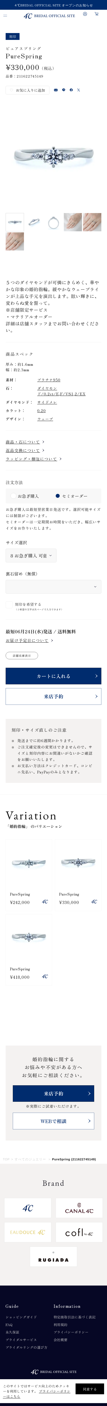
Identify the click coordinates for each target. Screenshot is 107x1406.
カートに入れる (53, 675)
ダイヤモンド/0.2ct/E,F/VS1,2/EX (61, 390)
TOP (6, 1159)
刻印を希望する (28, 604)
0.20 (41, 410)
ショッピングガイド (21, 1316)
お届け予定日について (27, 640)
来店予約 (53, 696)
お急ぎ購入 (28, 496)
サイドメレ (47, 402)
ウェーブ (45, 419)
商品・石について (23, 442)
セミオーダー (75, 496)
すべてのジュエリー (30, 1159)
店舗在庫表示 (22, 655)
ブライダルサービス (21, 1339)
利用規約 (61, 1324)
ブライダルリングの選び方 (26, 1347)
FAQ (9, 1324)
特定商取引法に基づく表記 (75, 1316)
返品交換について (23, 450)
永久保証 (12, 1332)
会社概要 (61, 1339)
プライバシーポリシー (71, 1332)
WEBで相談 (53, 1120)
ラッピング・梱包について (31, 459)
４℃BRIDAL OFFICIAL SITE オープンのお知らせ (53, 5)
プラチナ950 (48, 379)
